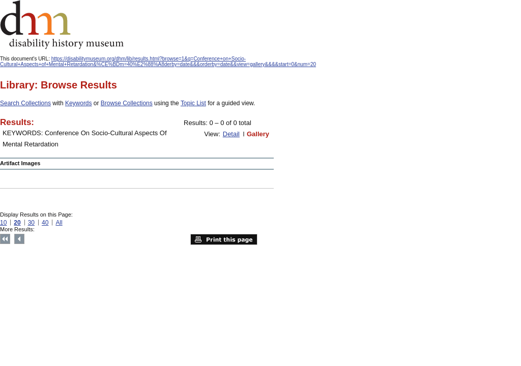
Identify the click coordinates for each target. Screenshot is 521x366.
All (58, 222)
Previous (19, 239)
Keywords (78, 103)
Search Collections (25, 103)
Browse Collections (127, 103)
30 (31, 222)
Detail (231, 134)
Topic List (193, 103)
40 (45, 222)
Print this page (223, 239)
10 (3, 222)
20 (17, 222)
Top (5, 239)
